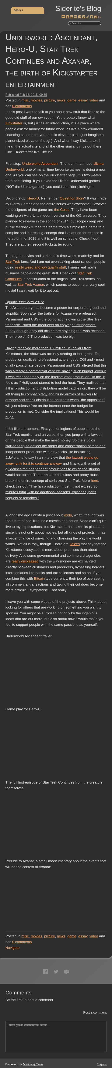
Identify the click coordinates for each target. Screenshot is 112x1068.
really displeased (25, 561)
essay (82, 100)
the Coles (61, 210)
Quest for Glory (72, 198)
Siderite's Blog (78, 9)
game (71, 100)
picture (49, 100)
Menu (18, 10)
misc (25, 100)
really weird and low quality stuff (40, 267)
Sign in (102, 1064)
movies (36, 100)
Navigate (12, 948)
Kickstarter (14, 123)
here (94, 481)
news (61, 100)
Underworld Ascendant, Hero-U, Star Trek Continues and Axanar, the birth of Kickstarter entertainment (51, 60)
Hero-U (33, 198)
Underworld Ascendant (40, 164)
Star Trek (12, 262)
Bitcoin (39, 578)
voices (75, 544)
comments (22, 106)
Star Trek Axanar (30, 285)
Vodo (68, 515)
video (93, 100)
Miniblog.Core (33, 1064)
